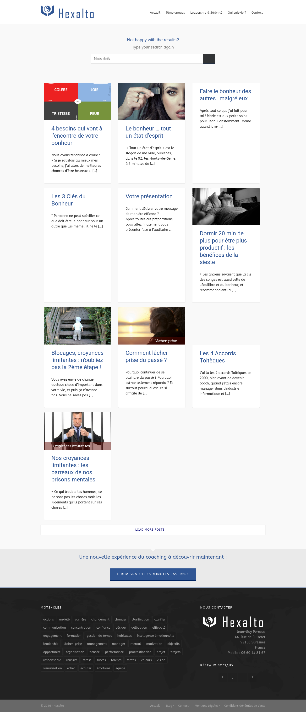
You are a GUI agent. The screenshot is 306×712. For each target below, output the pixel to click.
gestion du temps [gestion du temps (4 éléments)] (99, 635)
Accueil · (156, 705)
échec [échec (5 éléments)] (71, 668)
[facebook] (223, 677)
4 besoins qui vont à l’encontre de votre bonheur (76, 135)
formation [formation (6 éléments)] (74, 635)
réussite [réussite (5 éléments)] (71, 660)
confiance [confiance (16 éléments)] (103, 627)
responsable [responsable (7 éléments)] (52, 660)
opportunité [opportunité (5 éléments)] (51, 652)
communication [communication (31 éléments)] (54, 627)
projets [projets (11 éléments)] (175, 652)
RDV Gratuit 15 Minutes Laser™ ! (153, 574)
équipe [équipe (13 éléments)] (120, 668)
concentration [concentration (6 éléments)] (81, 627)
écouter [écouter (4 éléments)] (86, 668)
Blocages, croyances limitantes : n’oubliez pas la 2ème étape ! (77, 360)
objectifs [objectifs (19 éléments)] (173, 644)
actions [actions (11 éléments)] (48, 619)
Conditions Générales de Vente (244, 705)
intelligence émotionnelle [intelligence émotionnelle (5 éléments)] (155, 635)
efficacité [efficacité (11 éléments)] (158, 627)
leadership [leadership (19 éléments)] (51, 644)
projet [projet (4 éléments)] (161, 652)
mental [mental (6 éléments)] (136, 644)
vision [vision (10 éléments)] (161, 660)
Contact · (183, 705)
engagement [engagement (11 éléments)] (52, 635)
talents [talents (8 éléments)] (116, 660)
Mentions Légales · (207, 705)
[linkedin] (242, 677)
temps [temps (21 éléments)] (131, 660)
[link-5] (252, 677)
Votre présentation (149, 196)
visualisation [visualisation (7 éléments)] (52, 668)
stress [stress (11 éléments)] (87, 660)
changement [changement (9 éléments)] (100, 619)
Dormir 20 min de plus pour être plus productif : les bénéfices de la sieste (223, 247)
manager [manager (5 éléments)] (118, 644)
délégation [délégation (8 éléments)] (139, 627)
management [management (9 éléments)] (97, 644)
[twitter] (232, 677)
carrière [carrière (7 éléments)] (80, 619)
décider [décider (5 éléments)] (120, 627)
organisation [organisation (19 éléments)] (75, 652)
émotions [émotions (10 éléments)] (103, 668)
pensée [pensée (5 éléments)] (94, 652)
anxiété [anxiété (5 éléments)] (64, 619)
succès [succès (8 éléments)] (101, 660)
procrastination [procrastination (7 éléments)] (140, 652)
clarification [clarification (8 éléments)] (140, 619)
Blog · (169, 705)
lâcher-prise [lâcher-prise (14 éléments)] (73, 644)
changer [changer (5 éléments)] (120, 619)
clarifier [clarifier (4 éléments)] (160, 619)
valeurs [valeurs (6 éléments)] (146, 660)
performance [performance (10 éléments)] (114, 652)
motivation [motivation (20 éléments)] (154, 644)
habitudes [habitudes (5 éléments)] (124, 635)
